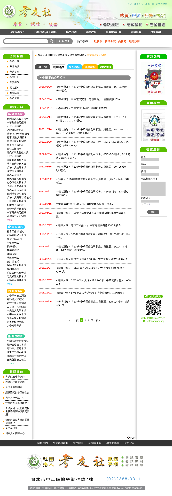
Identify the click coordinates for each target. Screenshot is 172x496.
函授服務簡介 (17, 32)
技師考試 (12, 246)
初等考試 (110, 41)
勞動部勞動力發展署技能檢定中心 (17, 421)
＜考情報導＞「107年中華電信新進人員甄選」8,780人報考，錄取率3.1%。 (93, 303)
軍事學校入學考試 (16, 314)
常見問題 (78, 443)
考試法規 (14, 98)
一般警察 (96, 41)
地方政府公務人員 (16, 163)
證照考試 (74, 67)
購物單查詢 (161, 4)
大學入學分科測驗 (16, 318)
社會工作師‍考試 (15, 231)
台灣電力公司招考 (16, 216)
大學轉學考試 (14, 325)
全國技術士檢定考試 (17, 340)
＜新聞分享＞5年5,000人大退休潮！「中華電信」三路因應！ (90, 292)
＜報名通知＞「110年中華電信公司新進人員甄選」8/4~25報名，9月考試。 (92, 168)
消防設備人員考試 (16, 272)
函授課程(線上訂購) (45, 32)
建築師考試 (13, 250)
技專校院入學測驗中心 (17, 403)
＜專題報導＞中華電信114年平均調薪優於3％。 (83, 108)
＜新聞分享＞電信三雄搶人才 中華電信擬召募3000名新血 (88, 225)
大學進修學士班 (15, 321)
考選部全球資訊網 (15, 382)
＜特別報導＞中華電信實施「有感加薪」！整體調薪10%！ (89, 99)
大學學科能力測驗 (16, 295)
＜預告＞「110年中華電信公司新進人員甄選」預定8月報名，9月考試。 (92, 181)
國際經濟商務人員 (16, 160)
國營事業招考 (77, 55)
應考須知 (14, 87)
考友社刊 (14, 77)
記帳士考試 (13, 242)
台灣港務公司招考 (16, 193)
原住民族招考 (14, 148)
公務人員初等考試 (16, 167)
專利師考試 (13, 269)
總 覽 (42, 67)
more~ (10, 220)
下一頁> (95, 320)
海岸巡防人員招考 (16, 141)
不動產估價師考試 (16, 280)
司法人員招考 (14, 126)
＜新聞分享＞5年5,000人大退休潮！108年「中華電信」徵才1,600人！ (93, 282)
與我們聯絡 (112, 443)
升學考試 (90, 67)
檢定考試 (105, 67)
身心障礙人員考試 (16, 182)
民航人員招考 (14, 156)
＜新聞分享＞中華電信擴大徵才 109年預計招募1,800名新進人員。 (91, 214)
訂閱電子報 (95, 443)
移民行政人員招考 (16, 178)
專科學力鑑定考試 (16, 348)
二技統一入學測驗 (16, 306)
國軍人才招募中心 (15, 433)
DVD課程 (71, 32)
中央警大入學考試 (16, 310)
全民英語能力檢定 (16, 359)
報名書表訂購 (113, 32)
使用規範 (129, 443)
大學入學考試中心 (15, 398)
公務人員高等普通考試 (19, 197)
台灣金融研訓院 (13, 387)
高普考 (122, 41)
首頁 (129, 4)
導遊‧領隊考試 (14, 239)
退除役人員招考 (15, 205)
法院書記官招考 (15, 130)
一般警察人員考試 (16, 201)
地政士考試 (13, 257)
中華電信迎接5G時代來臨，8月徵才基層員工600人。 (86, 204)
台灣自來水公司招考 (17, 118)
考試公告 (14, 61)
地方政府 (134, 41)
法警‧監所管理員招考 (18, 133)
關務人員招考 (14, 175)
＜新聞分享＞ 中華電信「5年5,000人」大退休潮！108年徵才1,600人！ (90, 269)
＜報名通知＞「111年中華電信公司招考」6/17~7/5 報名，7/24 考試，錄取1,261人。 (93, 156)
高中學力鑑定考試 (16, 352)
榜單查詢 (156, 32)
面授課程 (91, 32)
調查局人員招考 (15, 145)
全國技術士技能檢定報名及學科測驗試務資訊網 (17, 411)
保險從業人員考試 (16, 265)
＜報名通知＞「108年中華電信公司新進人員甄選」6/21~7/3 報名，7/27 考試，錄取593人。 (91, 248)
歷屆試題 (14, 93)
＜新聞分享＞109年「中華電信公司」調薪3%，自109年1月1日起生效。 (93, 236)
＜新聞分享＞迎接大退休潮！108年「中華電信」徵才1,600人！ (92, 259)
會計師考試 (13, 261)
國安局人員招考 (15, 171)
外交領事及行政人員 (17, 152)
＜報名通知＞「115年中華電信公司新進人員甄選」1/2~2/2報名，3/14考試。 (93, 88)
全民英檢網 (11, 428)
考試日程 (14, 72)
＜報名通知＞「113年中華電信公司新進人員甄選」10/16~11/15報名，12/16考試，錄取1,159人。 (92, 131)
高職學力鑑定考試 (16, 355)
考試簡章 (14, 82)
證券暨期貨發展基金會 (17, 392)
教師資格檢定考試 (16, 344)
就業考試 (62, 55)
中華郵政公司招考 (16, 122)
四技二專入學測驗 (16, 303)
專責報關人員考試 (16, 276)
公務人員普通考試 (16, 186)
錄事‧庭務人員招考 (17, 137)
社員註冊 (149, 4)
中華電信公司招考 (16, 212)
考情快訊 (14, 66)
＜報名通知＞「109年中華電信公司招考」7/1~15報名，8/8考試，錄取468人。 (93, 193)
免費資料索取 (60, 443)
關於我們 (42, 443)
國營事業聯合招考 (16, 208)
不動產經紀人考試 (16, 235)
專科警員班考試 (15, 299)
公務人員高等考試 (16, 190)
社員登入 (138, 4)
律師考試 (12, 254)
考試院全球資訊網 (15, 376)
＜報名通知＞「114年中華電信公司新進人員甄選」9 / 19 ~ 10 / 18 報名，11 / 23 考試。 (91, 118)
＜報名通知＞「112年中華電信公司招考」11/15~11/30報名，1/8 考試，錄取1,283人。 (92, 143)
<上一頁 (74, 320)
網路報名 (136, 32)
